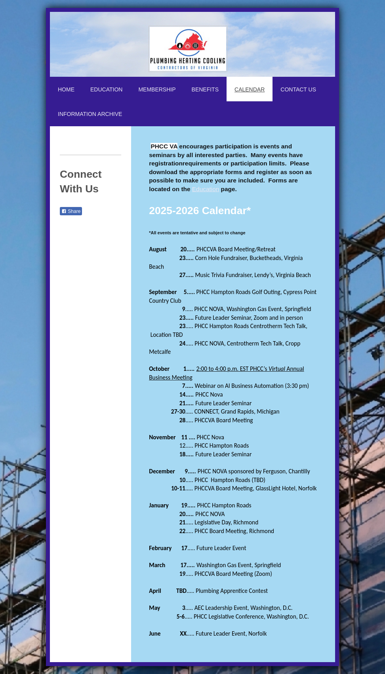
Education (205, 189)
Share (70, 211)
